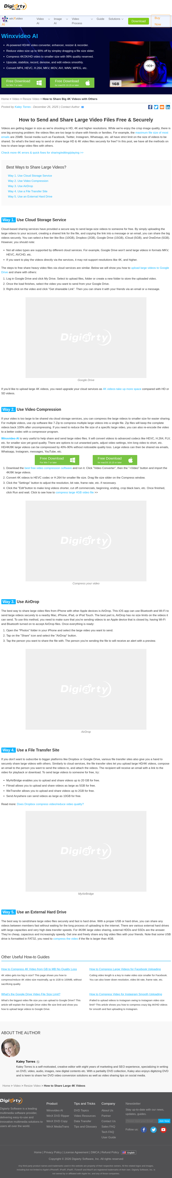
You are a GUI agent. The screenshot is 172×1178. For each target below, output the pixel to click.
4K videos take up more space (122, 389)
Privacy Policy (53, 1152)
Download (139, 21)
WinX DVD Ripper (57, 1115)
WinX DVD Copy (57, 1121)
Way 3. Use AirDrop (20, 186)
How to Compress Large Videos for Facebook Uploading (125, 969)
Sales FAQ (108, 1126)
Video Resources (85, 1115)
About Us (107, 1110)
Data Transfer (82, 1121)
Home (5, 99)
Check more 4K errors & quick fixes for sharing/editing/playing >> (42, 152)
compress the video (65, 938)
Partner (106, 1115)
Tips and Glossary (85, 1126)
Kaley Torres (23, 106)
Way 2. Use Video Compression (28, 181)
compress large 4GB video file (75, 492)
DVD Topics (81, 1110)
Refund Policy (110, 1152)
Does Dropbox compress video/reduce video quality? (50, 804)
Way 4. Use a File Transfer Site (28, 191)
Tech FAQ (107, 1132)
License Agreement (76, 1152)
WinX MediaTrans (57, 1126)
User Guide (108, 1137)
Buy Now (158, 21)
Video (15, 99)
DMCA (95, 1152)
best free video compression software (48, 468)
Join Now (164, 1120)
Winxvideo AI (19, 36)
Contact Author (72, 106)
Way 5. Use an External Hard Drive (30, 196)
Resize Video (31, 99)
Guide (100, 19)
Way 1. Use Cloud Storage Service (30, 175)
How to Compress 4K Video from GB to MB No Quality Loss (39, 969)
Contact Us (108, 1121)
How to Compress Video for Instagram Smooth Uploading (125, 994)
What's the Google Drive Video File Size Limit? (30, 994)
